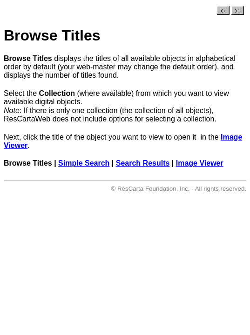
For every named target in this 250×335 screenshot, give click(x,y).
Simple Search (83, 163)
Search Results (143, 163)
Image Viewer (199, 163)
